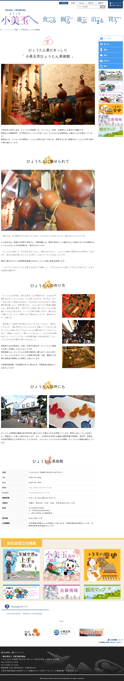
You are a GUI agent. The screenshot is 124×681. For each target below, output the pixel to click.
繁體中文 (101, 3)
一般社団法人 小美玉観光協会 (13, 656)
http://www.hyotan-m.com (40, 488)
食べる (107, 44)
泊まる (107, 61)
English (81, 3)
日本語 (73, 3)
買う (106, 66)
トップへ (107, 38)
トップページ (7, 30)
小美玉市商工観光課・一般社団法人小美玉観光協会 (24, 614)
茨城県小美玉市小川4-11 (22, 659)
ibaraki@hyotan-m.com (39, 493)
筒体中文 (91, 3)
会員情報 (7, 652)
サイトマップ (116, 3)
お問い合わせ (116, 5)
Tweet (61, 621)
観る (106, 50)
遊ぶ (106, 55)
